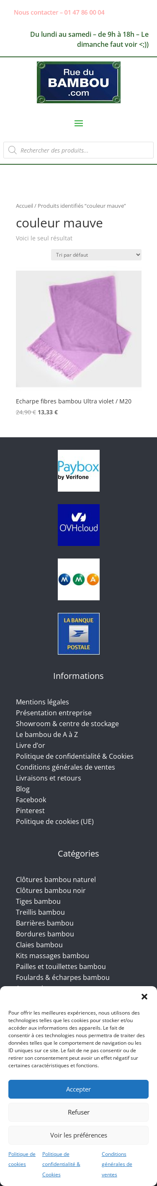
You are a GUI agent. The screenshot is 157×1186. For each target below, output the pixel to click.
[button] (144, 996)
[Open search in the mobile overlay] (78, 150)
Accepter (78, 1089)
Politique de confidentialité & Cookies (61, 1164)
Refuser (79, 1112)
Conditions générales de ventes (117, 1164)
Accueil (24, 205)
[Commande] (96, 254)
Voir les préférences (78, 1135)
